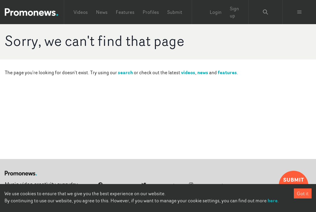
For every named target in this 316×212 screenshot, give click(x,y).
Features (125, 12)
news (202, 72)
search (125, 72)
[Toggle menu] (299, 12)
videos (188, 72)
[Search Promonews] (265, 12)
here (273, 200)
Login (215, 12)
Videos (81, 12)
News (101, 12)
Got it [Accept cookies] (303, 193)
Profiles (151, 12)
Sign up (234, 12)
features (227, 72)
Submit (174, 12)
